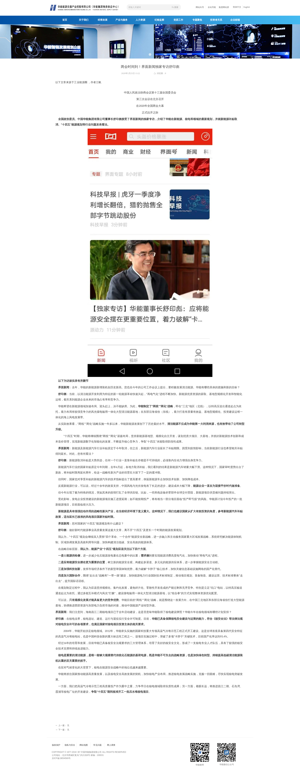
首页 (64, 20)
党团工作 (178, 20)
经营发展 (102, 20)
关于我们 (83, 20)
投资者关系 (216, 20)
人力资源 (140, 20)
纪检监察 (159, 20)
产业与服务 (121, 20)
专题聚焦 (197, 20)
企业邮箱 (235, 20)
